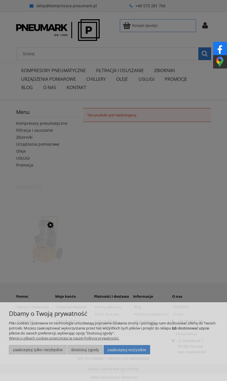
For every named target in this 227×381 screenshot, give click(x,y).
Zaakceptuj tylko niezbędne (38, 349)
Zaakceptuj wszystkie (127, 349)
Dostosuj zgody (85, 349)
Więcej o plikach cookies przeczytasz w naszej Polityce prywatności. (64, 338)
